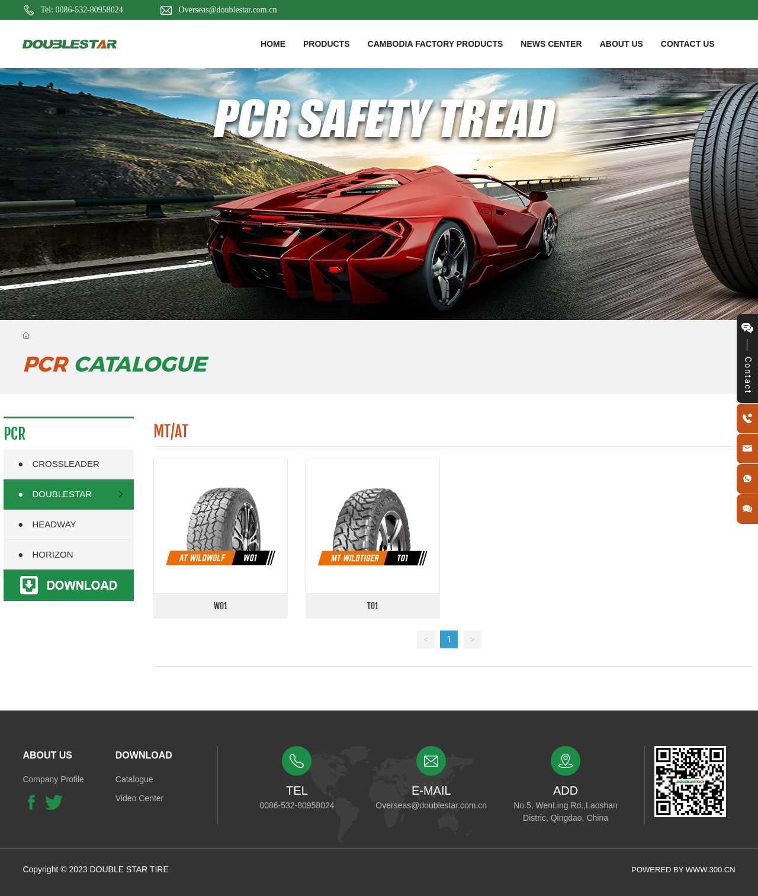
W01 (220, 606)
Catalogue (134, 779)
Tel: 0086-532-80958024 (81, 9)
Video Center (139, 798)
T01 (372, 606)
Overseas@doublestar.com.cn (227, 9)
